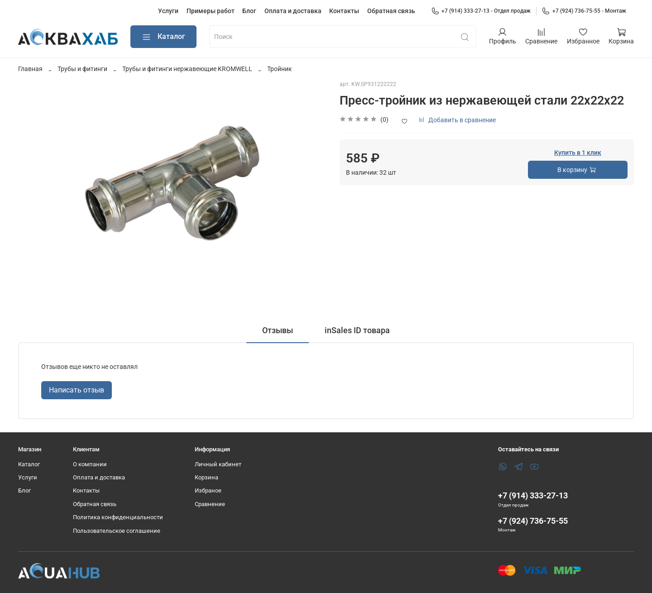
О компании (90, 464)
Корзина (206, 477)
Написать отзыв (76, 390)
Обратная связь (391, 10)
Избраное (208, 490)
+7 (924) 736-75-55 (533, 521)
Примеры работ (211, 10)
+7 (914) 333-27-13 (533, 495)
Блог (249, 10)
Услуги (168, 10)
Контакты (344, 10)
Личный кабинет (218, 464)
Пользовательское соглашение (116, 530)
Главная (30, 68)
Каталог (163, 37)
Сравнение (210, 504)
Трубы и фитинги (82, 68)
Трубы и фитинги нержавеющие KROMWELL (187, 68)
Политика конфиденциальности (118, 517)
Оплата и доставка (292, 10)
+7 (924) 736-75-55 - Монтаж (584, 11)
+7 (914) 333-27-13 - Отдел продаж (481, 11)
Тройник (279, 68)
